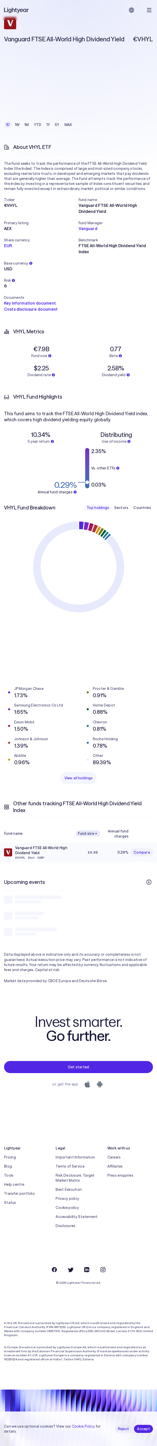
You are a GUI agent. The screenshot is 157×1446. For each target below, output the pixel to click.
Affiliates (115, 1166)
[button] (41, 199)
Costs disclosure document (31, 309)
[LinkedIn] (87, 1270)
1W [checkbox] (17, 124)
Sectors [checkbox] (121, 507)
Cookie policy (67, 1207)
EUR (8, 245)
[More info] (149, 882)
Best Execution (69, 1189)
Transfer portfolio (19, 1193)
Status (10, 1202)
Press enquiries (120, 1175)
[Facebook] (54, 1270)
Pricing (10, 1157)
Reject (123, 1429)
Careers (114, 1157)
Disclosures (65, 1226)
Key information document (30, 303)
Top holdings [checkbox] (98, 507)
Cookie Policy (83, 1426)
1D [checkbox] (8, 124)
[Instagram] (103, 1270)
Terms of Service (70, 1166)
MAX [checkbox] (68, 124)
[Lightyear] (16, 10)
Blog (8, 1166)
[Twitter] (70, 1270)
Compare (141, 852)
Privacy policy (67, 1198)
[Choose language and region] (131, 10)
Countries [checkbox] (142, 507)
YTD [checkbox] (37, 124)
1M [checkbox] (27, 124)
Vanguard (88, 228)
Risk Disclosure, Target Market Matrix (75, 1178)
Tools (8, 1175)
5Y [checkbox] (57, 124)
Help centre (14, 1184)
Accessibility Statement (77, 1216)
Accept (143, 1429)
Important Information (75, 1157)
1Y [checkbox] (48, 124)
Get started (78, 1067)
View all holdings (78, 778)
